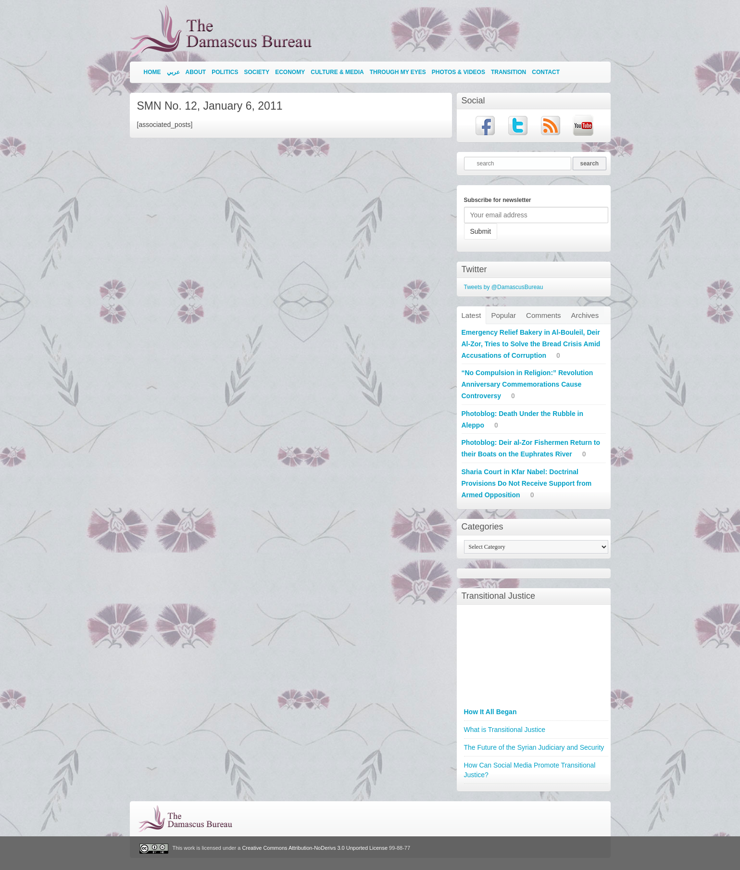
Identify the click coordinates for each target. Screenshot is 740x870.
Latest (471, 315)
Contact (546, 72)
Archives (585, 315)
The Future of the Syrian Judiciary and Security (534, 747)
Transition (508, 72)
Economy (290, 72)
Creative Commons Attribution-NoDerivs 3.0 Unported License (315, 848)
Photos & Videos (458, 72)
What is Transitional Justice (505, 729)
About (196, 72)
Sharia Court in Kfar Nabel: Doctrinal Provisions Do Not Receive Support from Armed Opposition (527, 483)
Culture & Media (337, 72)
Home (152, 72)
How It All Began (490, 712)
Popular (503, 315)
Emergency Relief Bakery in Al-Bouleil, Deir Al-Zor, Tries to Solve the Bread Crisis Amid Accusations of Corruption (531, 343)
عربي (173, 72)
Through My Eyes (398, 72)
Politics (225, 72)
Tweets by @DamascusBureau (503, 287)
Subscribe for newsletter (497, 200)
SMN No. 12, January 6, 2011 (210, 106)
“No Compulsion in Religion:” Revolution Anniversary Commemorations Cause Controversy (527, 384)
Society (257, 72)
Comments (543, 315)
